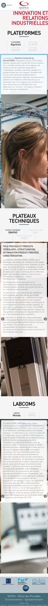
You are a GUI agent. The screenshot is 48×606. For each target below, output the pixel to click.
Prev (2, 131)
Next (45, 131)
